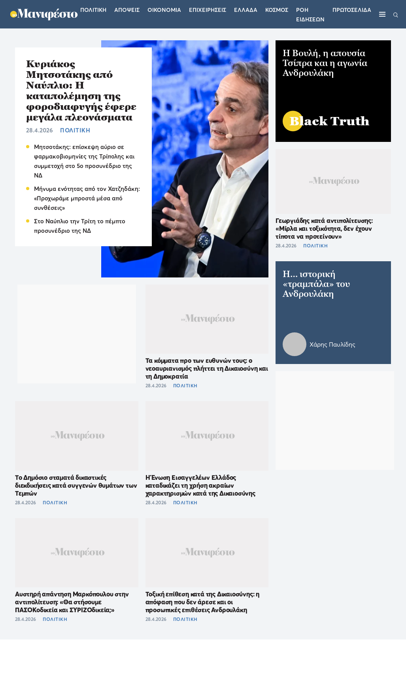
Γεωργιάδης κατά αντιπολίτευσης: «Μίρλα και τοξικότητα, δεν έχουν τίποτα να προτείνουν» (324, 228)
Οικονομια (164, 9)
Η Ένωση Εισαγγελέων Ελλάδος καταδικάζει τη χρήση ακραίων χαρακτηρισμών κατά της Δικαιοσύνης (200, 485)
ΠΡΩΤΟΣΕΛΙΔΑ (351, 9)
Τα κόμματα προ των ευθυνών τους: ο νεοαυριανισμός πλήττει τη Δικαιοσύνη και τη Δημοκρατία (206, 368)
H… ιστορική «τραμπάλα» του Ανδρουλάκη (316, 284)
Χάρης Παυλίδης (332, 344)
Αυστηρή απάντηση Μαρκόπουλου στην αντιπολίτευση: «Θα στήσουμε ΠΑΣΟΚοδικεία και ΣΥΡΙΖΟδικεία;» (71, 602)
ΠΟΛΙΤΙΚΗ (75, 130)
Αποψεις (127, 9)
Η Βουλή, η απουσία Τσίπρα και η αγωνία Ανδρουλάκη (325, 63)
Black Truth (329, 121)
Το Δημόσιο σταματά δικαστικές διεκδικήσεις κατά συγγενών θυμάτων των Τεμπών (76, 485)
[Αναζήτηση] (395, 14)
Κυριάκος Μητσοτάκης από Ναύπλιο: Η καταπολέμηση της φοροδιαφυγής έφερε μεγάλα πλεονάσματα (81, 90)
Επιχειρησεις (207, 9)
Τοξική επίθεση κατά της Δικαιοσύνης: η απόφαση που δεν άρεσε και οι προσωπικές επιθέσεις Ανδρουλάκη (202, 602)
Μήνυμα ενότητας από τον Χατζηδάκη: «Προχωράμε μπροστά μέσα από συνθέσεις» (87, 198)
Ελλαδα (245, 9)
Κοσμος (276, 9)
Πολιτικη (93, 9)
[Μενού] (382, 14)
